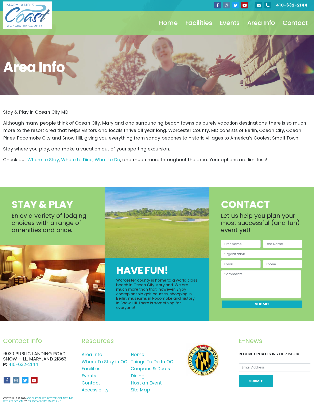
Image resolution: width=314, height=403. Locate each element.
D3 (29, 401)
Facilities (198, 23)
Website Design (13, 401)
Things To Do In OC (152, 362)
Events (230, 23)
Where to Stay (43, 160)
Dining (138, 376)
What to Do (107, 160)
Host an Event (146, 383)
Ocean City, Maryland (46, 401)
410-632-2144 (23, 364)
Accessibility (95, 390)
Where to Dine (77, 160)
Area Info (261, 23)
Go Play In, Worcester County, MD (50, 398)
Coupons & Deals (150, 369)
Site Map (140, 390)
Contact (295, 23)
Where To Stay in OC (104, 362)
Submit (262, 304)
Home (168, 23)
